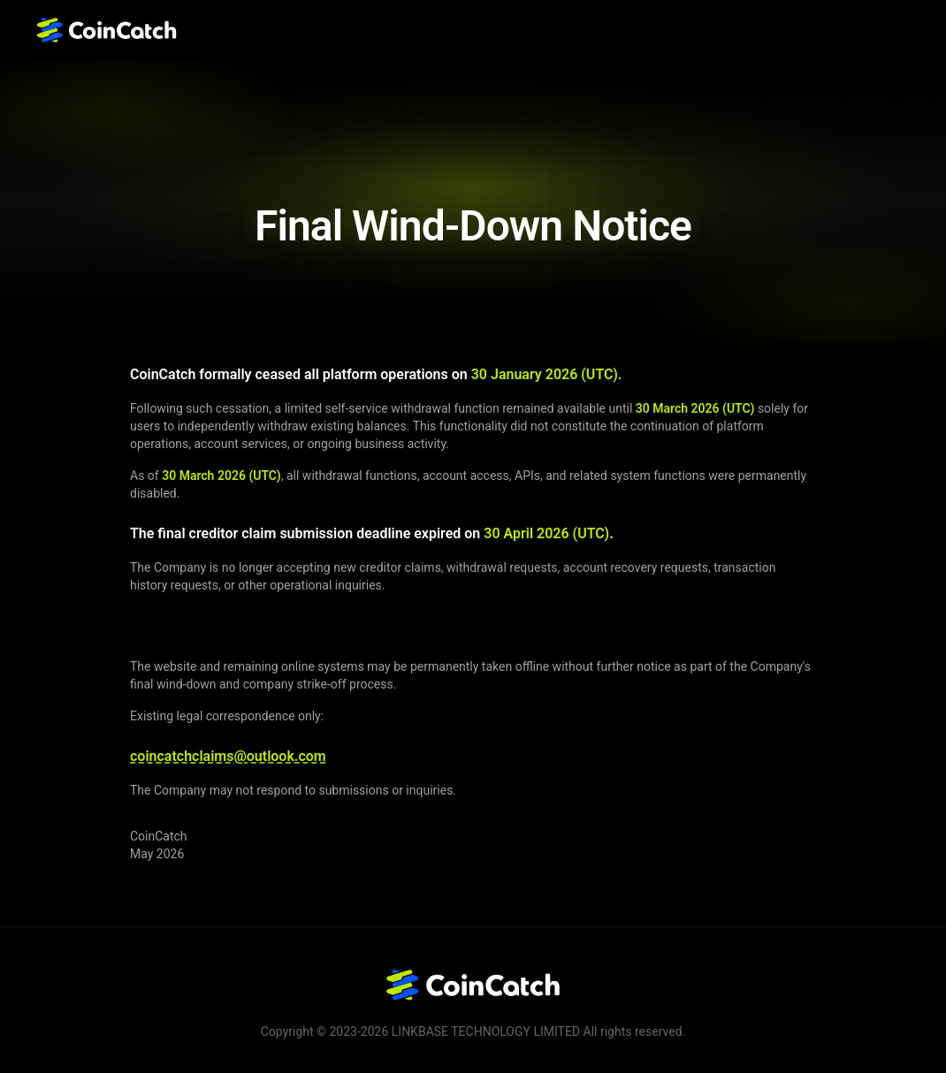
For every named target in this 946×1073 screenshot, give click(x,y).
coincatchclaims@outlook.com (228, 756)
